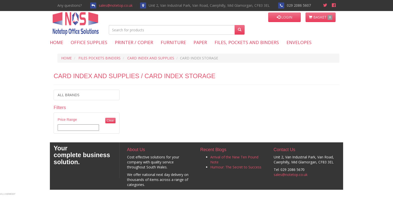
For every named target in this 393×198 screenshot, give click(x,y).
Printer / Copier (134, 42)
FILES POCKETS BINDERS (99, 58)
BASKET (320, 17)
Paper (200, 42)
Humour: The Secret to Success (235, 167)
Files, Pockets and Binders (247, 42)
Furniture (173, 42)
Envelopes (299, 42)
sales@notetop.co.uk (116, 5)
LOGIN (284, 17)
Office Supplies (89, 42)
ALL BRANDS (68, 94)
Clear (110, 120)
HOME (66, 58)
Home (56, 42)
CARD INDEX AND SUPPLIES (150, 58)
